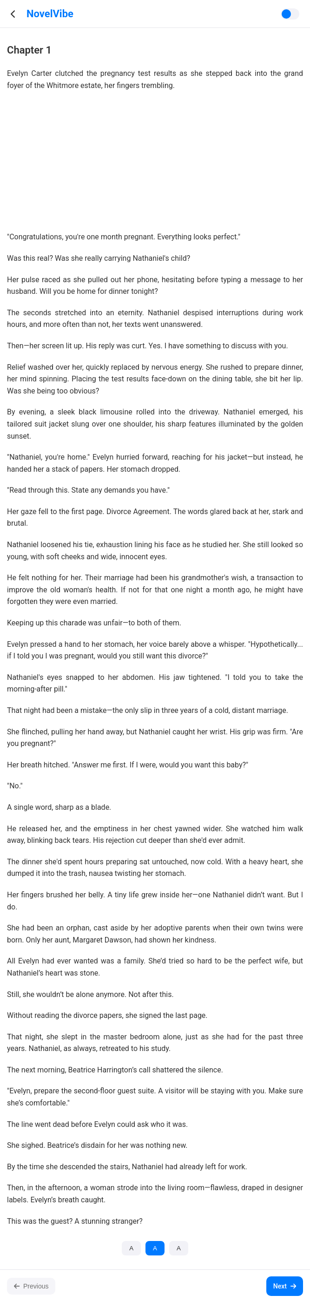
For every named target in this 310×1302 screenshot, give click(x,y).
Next (284, 1286)
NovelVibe (49, 14)
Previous (31, 1286)
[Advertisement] (155, 166)
